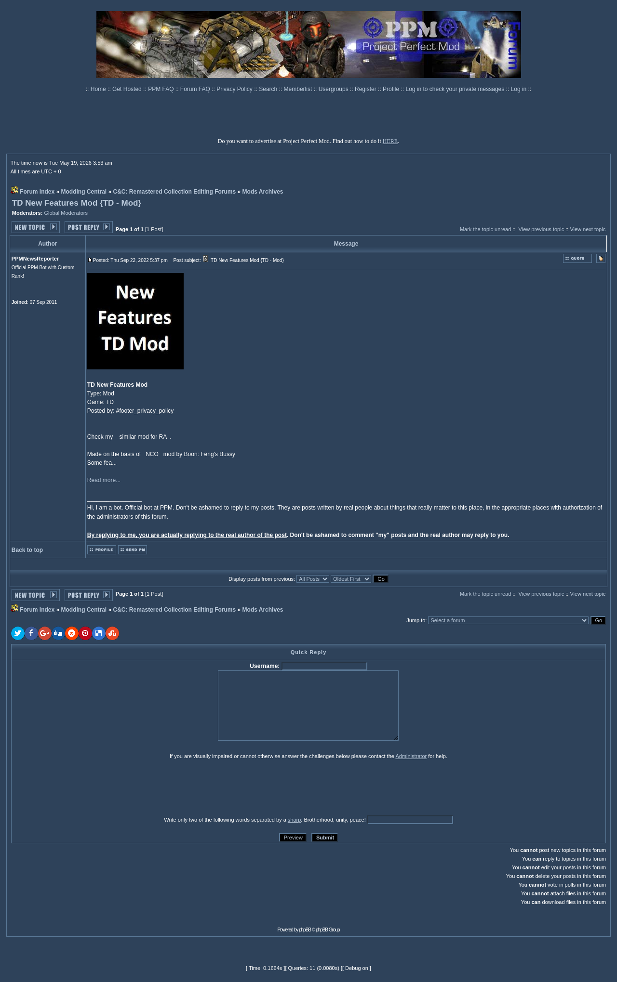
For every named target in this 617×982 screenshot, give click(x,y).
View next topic (587, 229)
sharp (294, 820)
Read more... (104, 480)
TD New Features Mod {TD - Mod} (76, 203)
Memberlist (299, 89)
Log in (519, 89)
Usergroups (334, 89)
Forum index (37, 191)
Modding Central (84, 191)
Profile (392, 89)
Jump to (415, 620)
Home (99, 89)
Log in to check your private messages (455, 89)
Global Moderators (66, 213)
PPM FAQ (161, 89)
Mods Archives (262, 191)
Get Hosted (127, 89)
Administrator (411, 756)
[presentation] (86, 787)
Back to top (27, 550)
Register (366, 89)
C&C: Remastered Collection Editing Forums (174, 191)
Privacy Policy (235, 89)
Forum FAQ (196, 89)
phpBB (305, 929)
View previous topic (541, 229)
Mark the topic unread (485, 229)
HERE (390, 141)
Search (269, 89)
